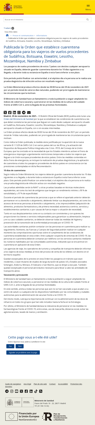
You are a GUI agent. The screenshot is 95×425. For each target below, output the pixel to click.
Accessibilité (63, 384)
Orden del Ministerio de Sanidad (18, 127)
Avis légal (27, 384)
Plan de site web (40, 384)
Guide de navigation (13, 384)
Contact (52, 384)
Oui (10, 355)
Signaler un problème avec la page (23, 361)
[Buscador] (47, 28)
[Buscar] (87, 28)
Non (20, 355)
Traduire (9, 37)
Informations (41, 44)
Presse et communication (23, 44)
